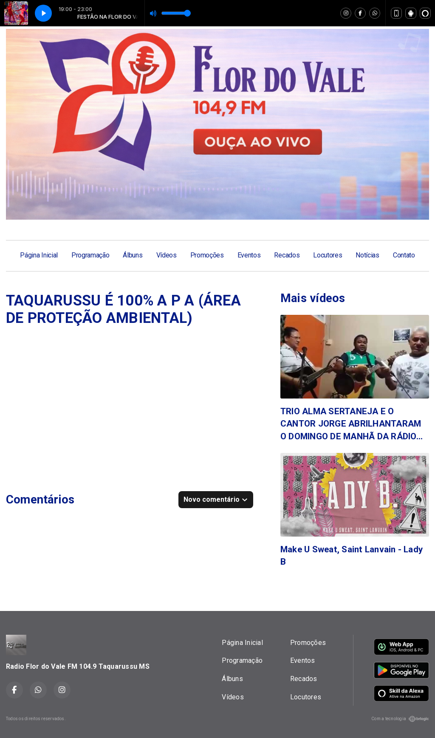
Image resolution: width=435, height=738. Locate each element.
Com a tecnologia (400, 719)
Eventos (249, 255)
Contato (404, 255)
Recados (286, 255)
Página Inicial (39, 255)
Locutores (327, 255)
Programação (90, 255)
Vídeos (166, 255)
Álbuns (132, 255)
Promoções (207, 255)
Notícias (367, 255)
